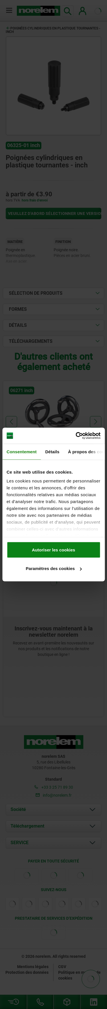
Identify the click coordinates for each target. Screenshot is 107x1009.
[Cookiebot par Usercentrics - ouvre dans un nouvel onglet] (76, 436)
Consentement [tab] (22, 451)
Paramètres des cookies (54, 568)
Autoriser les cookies (53, 549)
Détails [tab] (52, 451)
